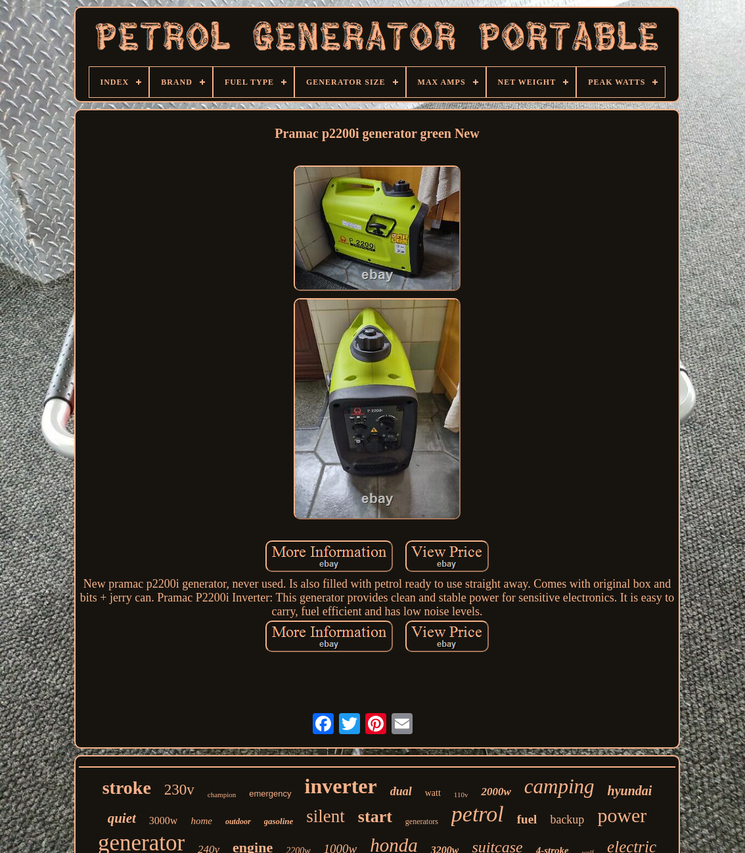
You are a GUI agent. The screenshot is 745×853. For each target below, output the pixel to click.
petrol (477, 814)
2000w (495, 791)
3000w (163, 820)
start (375, 816)
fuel (527, 819)
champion (222, 794)
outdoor (238, 821)
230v (179, 789)
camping (559, 786)
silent (325, 816)
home (201, 821)
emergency (270, 793)
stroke (126, 787)
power (621, 815)
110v (461, 794)
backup (567, 819)
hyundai (630, 790)
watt (433, 793)
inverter (341, 786)
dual (401, 791)
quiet (122, 818)
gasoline (279, 821)
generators (421, 821)
